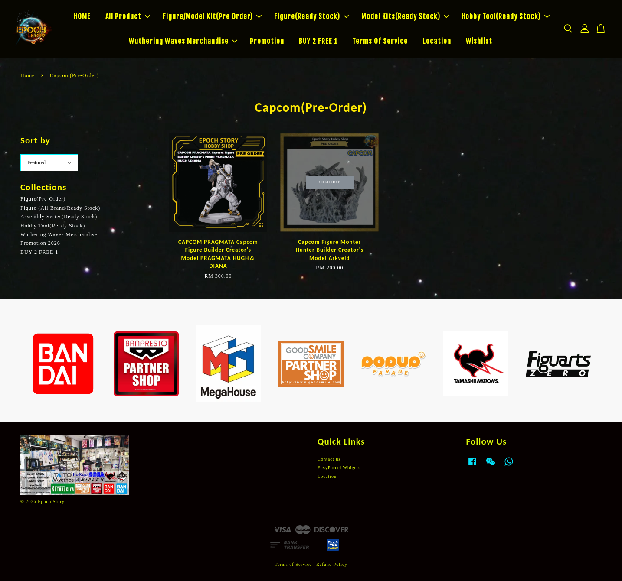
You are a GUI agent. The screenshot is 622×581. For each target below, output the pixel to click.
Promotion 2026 (40, 243)
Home (27, 75)
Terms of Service (293, 564)
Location (436, 41)
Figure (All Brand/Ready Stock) (60, 208)
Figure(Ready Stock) (311, 16)
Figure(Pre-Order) (42, 199)
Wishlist (479, 41)
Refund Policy (331, 564)
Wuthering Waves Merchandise (183, 41)
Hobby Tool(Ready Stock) (506, 16)
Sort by (35, 140)
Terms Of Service (380, 41)
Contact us (329, 459)
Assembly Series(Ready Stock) (58, 217)
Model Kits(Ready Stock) (405, 16)
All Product (127, 16)
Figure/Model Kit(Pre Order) (212, 16)
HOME (82, 16)
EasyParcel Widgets (339, 467)
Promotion (267, 41)
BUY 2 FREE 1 (318, 41)
